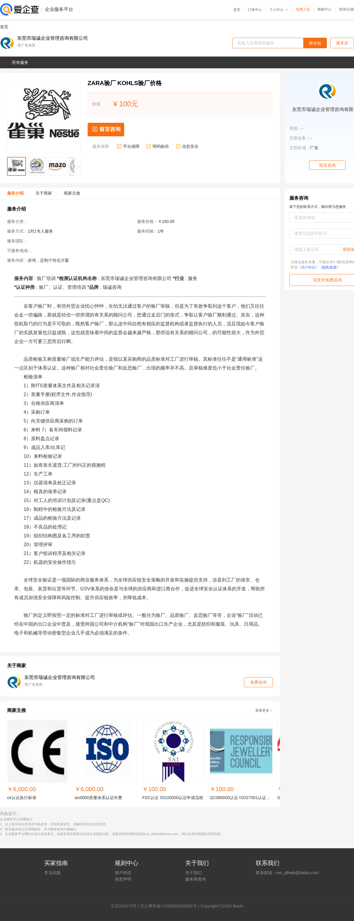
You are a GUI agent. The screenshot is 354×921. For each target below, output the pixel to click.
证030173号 (126, 906)
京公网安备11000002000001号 (168, 906)
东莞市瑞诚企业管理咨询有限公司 (52, 38)
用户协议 (123, 872)
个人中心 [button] (279, 10)
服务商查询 (195, 879)
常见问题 (52, 872)
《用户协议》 (308, 267)
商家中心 (324, 9)
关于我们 (193, 872)
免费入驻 (303, 9)
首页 (236, 9)
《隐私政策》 (329, 267)
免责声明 (123, 879)
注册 (350, 9)
